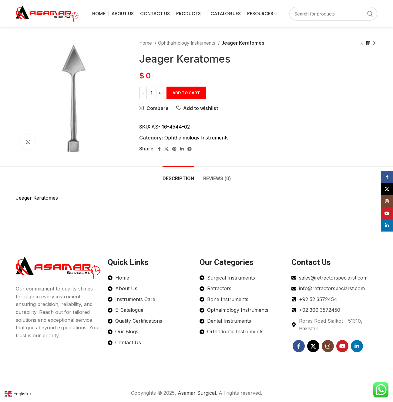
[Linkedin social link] (182, 149)
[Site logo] (47, 13)
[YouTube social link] (342, 346)
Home (146, 43)
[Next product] (374, 43)
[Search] (333, 14)
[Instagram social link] (328, 346)
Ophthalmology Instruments (187, 43)
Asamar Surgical (197, 393)
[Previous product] (362, 43)
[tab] (178, 175)
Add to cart (186, 92)
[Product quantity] (151, 93)
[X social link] (166, 149)
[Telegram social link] (189, 149)
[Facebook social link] (159, 149)
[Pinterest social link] (174, 149)
